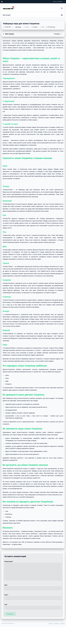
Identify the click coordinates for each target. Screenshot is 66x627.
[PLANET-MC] (8, 8)
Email (6, 595)
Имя (6, 585)
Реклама (56, 623)
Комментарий (8, 561)
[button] (33, 34)
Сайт (5, 604)
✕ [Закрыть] (64, 1)
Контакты (51, 623)
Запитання (18, 27)
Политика (62, 623)
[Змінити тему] (61, 8)
